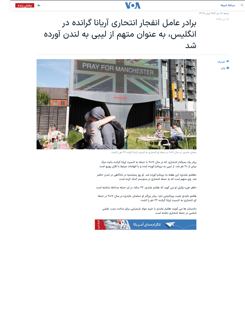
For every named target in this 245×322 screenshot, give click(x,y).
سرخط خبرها (217, 5)
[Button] (213, 62)
